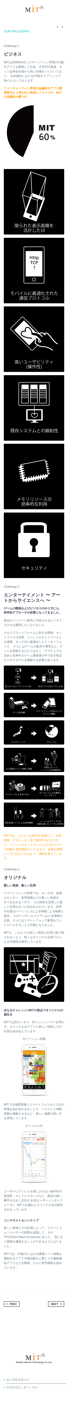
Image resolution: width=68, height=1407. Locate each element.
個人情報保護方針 (17, 1379)
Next (57, 1304)
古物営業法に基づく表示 (22, 1387)
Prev (11, 1304)
